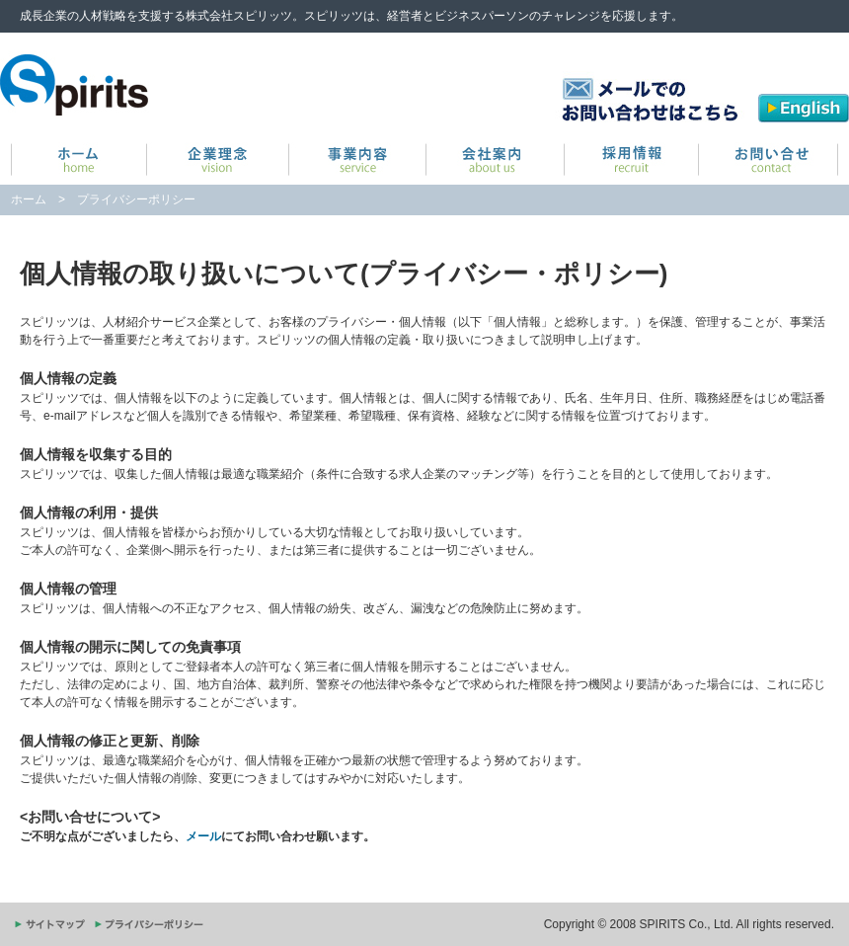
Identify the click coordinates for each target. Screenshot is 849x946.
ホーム (28, 199)
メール (203, 836)
